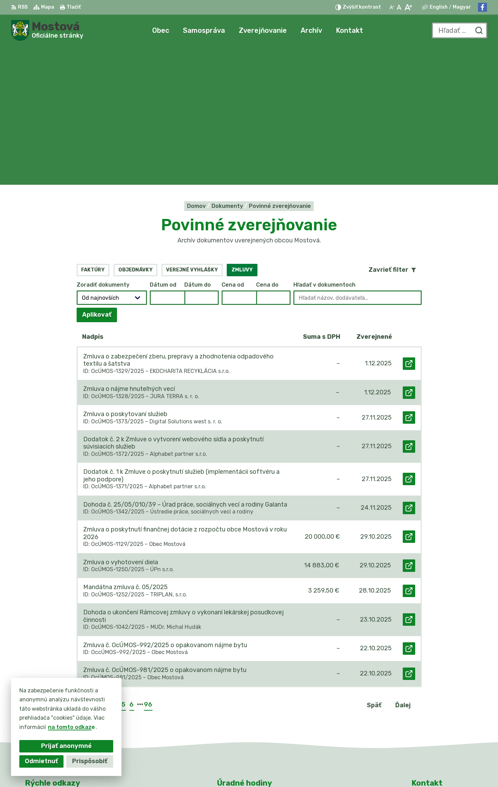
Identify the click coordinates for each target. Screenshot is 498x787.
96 (148, 566)
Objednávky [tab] (135, 131)
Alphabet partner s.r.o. (258, 768)
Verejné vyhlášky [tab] (192, 131)
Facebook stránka (437, 731)
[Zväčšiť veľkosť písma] (408, 7)
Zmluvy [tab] (242, 131)
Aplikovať (99, 178)
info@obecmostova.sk (442, 723)
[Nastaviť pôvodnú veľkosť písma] (399, 7)
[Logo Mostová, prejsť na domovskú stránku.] (47, 30)
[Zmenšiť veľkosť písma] (392, 7)
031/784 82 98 (432, 715)
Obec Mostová (360, 768)
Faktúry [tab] (93, 131)
